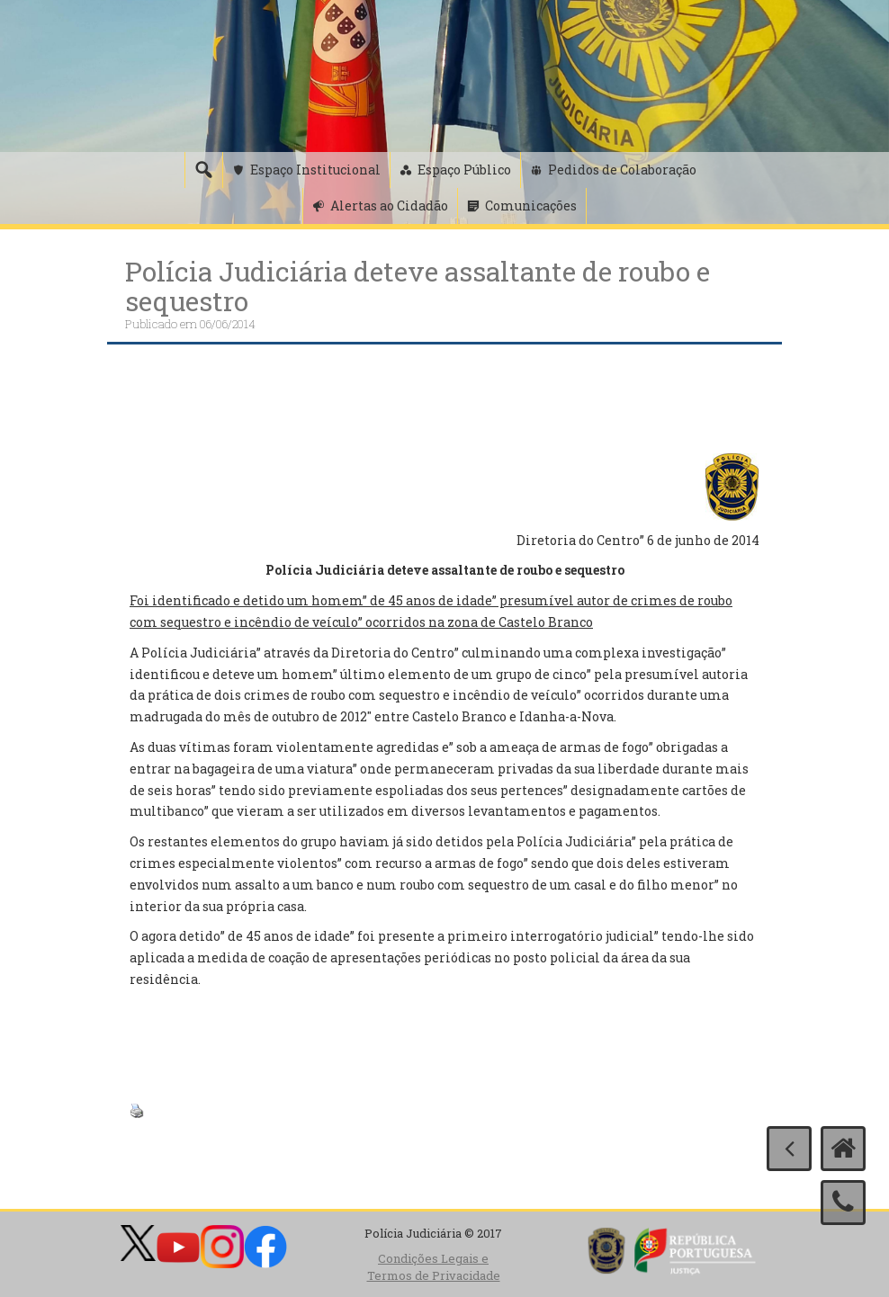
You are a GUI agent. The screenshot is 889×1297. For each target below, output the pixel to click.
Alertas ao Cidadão (389, 205)
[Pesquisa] (203, 170)
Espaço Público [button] (464, 169)
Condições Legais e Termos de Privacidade (433, 1267)
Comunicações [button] (531, 205)
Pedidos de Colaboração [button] (622, 169)
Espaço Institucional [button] (315, 169)
